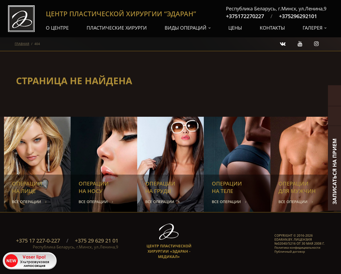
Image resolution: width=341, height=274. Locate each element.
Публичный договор (289, 251)
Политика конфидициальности (297, 247)
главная (22, 44)
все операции (26, 201)
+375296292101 (298, 16)
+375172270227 (245, 16)
